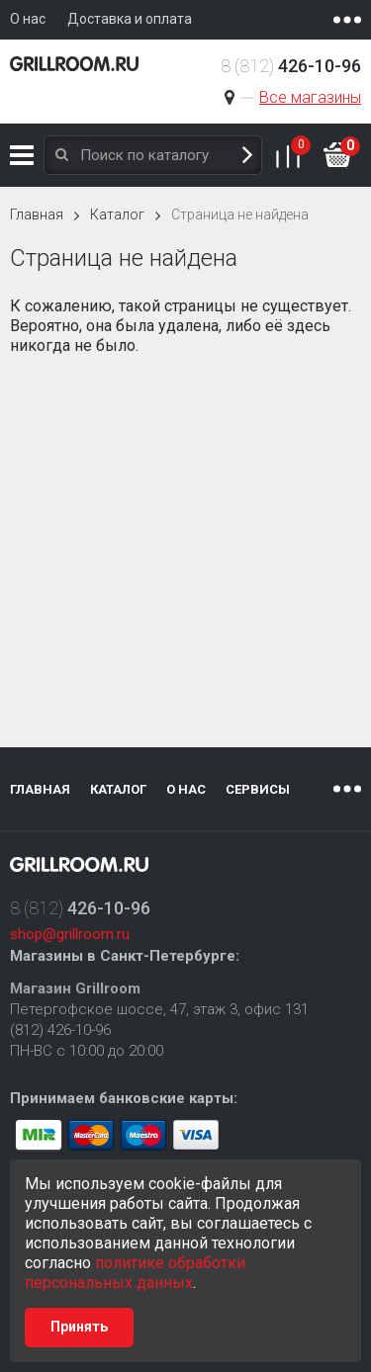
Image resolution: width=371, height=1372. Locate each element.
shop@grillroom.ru (70, 934)
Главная (36, 214)
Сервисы (258, 789)
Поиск (247, 155)
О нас (186, 789)
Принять (79, 1326)
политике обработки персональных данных (135, 1272)
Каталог (22, 155)
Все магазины (310, 97)
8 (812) (291, 65)
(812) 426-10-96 (60, 1030)
